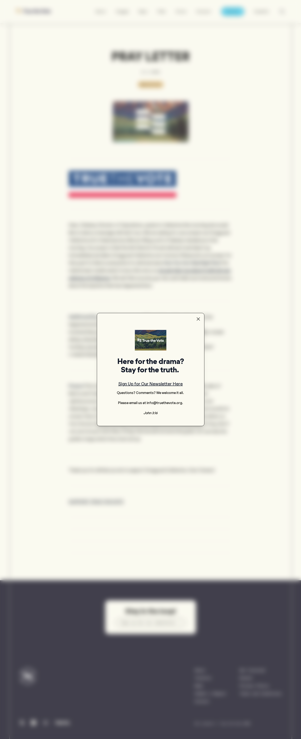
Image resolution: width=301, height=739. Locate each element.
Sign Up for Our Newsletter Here (150, 383)
